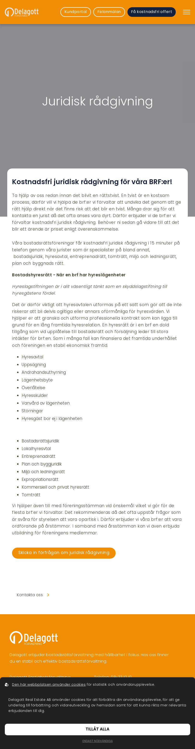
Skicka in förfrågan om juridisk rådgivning (63, 553)
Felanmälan (109, 12)
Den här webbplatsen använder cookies (49, 685)
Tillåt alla (97, 729)
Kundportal (75, 12)
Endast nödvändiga (97, 741)
